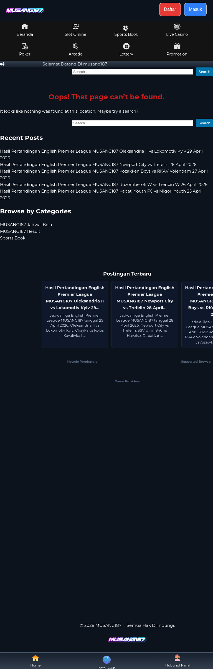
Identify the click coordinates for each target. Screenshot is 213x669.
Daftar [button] (170, 9)
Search (204, 72)
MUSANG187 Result (20, 231)
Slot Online (75, 30)
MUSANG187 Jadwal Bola (26, 224)
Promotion (176, 50)
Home (35, 660)
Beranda (25, 30)
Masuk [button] (195, 9)
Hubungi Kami (177, 660)
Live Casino (177, 30)
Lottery (126, 50)
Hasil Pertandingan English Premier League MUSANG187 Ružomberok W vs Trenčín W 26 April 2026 (103, 184)
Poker (25, 50)
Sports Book (126, 31)
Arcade (76, 50)
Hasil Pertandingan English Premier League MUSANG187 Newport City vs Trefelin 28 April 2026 (98, 164)
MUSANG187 (108, 625)
